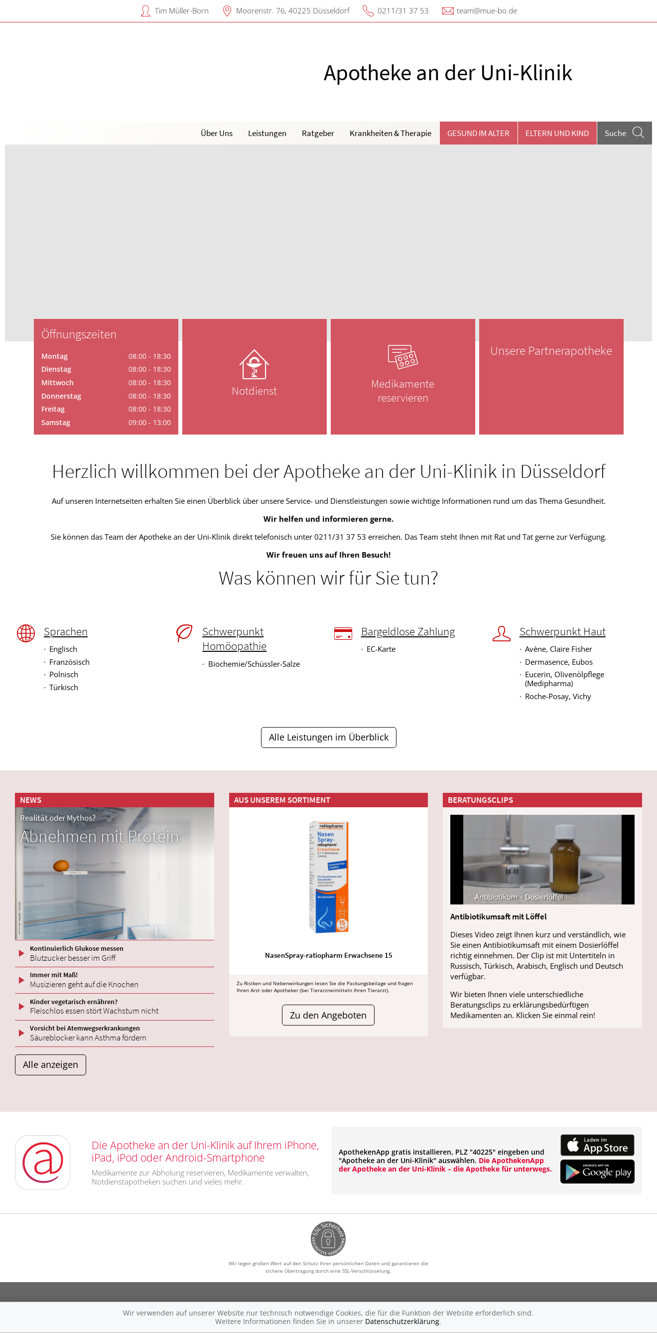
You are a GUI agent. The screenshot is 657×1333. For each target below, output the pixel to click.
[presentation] (18, 245)
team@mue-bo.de (487, 10)
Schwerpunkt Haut (563, 631)
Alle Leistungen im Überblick (329, 737)
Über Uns (217, 133)
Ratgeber (318, 133)
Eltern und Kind (557, 133)
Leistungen (267, 133)
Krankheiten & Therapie (390, 133)
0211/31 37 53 (403, 10)
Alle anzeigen (50, 1064)
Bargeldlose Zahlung (408, 631)
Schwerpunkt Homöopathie (234, 638)
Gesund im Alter (478, 133)
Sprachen (66, 631)
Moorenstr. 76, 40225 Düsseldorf (293, 10)
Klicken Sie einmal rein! (555, 1015)
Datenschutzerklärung (402, 1321)
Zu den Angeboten (328, 1015)
